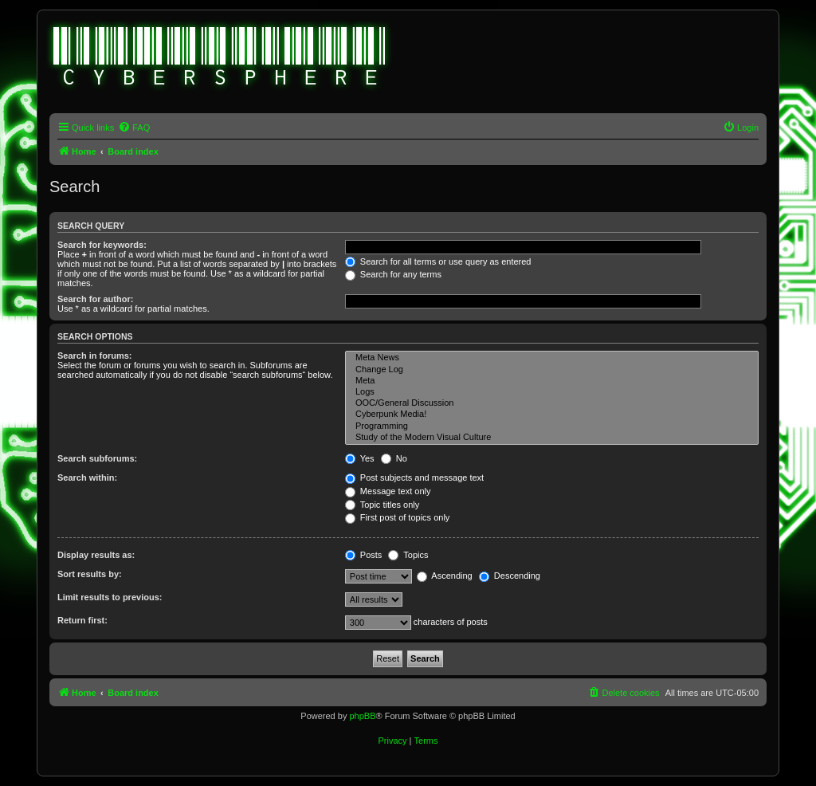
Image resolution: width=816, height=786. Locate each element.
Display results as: (96, 555)
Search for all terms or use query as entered (438, 261)
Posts (363, 555)
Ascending (445, 575)
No (394, 458)
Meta (552, 381)
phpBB (362, 716)
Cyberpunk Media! (552, 414)
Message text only (388, 491)
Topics (408, 555)
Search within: (87, 477)
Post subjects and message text (414, 477)
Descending (509, 575)
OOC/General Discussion (552, 403)
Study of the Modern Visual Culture (552, 437)
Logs (552, 392)
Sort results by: (89, 574)
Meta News (552, 358)
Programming (552, 426)
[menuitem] (134, 127)
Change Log (552, 369)
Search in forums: (94, 355)
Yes (360, 458)
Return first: (82, 620)
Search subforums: (97, 458)
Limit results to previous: (109, 597)
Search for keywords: (102, 245)
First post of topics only (397, 517)
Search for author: (95, 299)
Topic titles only (382, 504)
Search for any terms (393, 274)
